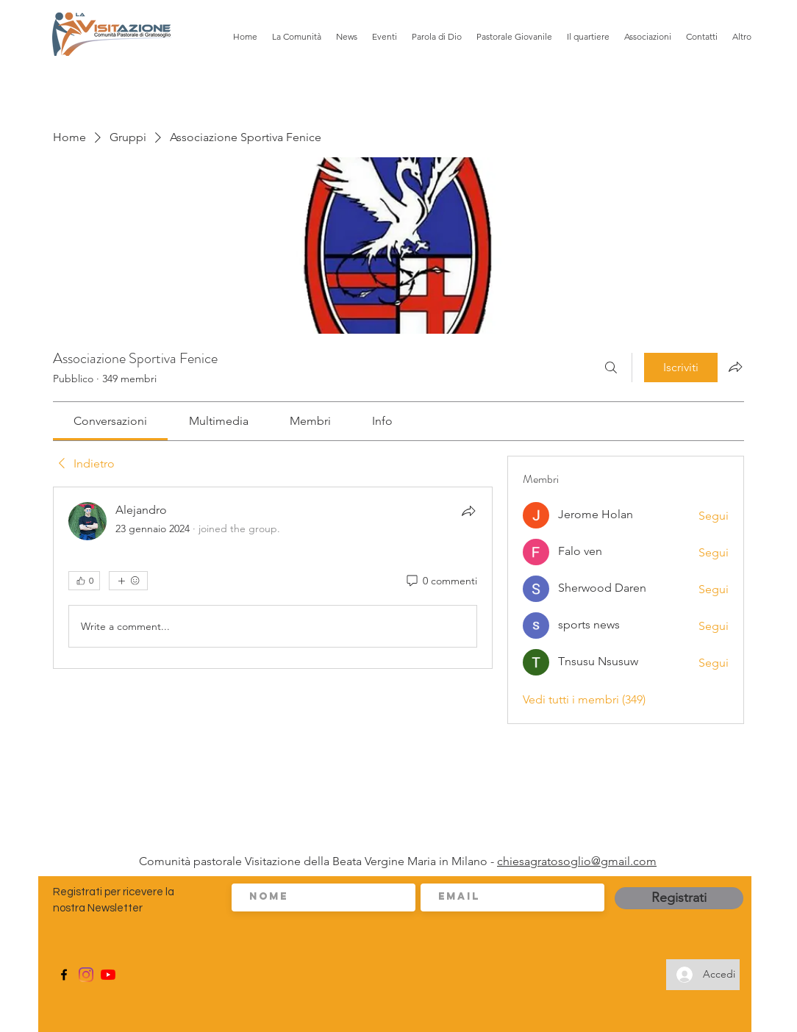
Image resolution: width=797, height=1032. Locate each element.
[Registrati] (679, 898)
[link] (110, 421)
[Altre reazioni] (128, 580)
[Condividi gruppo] (735, 367)
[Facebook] (64, 974)
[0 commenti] (440, 581)
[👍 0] (84, 580)
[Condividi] (468, 511)
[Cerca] (611, 367)
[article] (273, 578)
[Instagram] (86, 974)
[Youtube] (108, 974)
